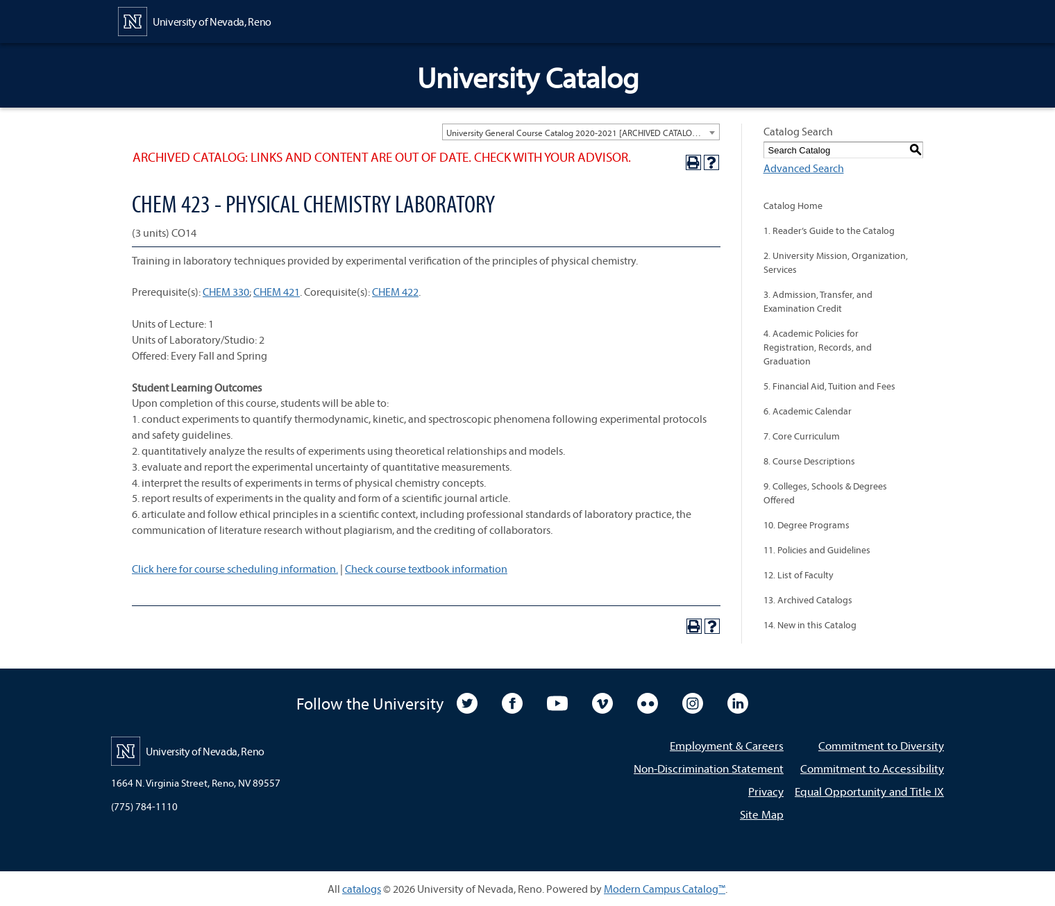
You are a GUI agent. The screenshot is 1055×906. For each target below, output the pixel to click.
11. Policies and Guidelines (816, 550)
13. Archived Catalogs (807, 600)
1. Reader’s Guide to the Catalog (829, 230)
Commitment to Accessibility (872, 768)
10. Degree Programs (806, 525)
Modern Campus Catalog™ (664, 889)
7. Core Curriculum (801, 436)
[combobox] (581, 132)
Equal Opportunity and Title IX (869, 791)
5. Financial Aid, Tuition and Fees (829, 386)
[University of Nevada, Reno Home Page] (194, 20)
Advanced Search (803, 168)
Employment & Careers (727, 745)
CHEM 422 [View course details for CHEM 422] (395, 292)
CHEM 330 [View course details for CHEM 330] (226, 292)
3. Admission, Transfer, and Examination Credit (817, 301)
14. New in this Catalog (809, 625)
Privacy (766, 791)
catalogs (361, 889)
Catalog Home (792, 205)
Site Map (762, 814)
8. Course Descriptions (809, 461)
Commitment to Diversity (881, 745)
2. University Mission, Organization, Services (835, 262)
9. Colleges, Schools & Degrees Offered (825, 493)
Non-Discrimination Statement (709, 768)
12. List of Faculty (798, 575)
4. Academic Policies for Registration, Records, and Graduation (817, 347)
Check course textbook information (426, 569)
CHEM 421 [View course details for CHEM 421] (276, 292)
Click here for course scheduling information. (235, 569)
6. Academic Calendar (807, 411)
